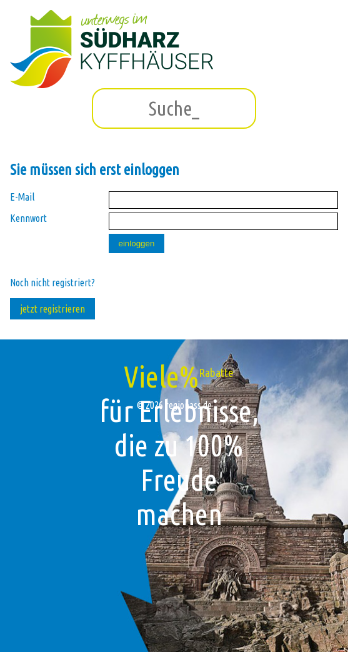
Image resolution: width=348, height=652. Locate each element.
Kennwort (28, 218)
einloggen (137, 243)
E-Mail (22, 197)
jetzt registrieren (52, 308)
